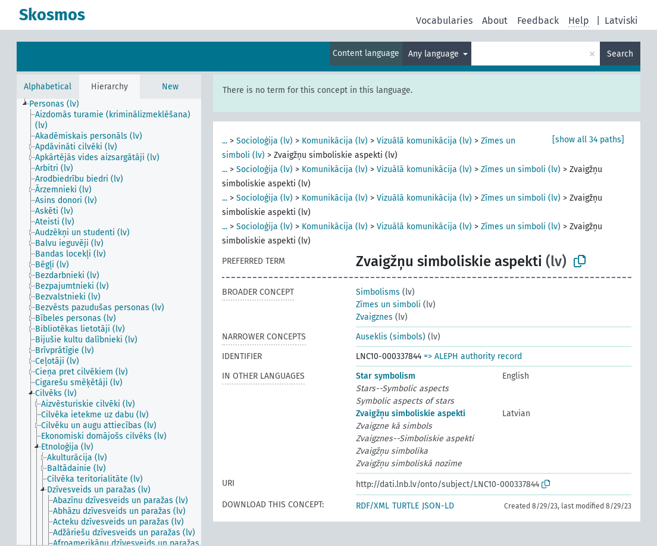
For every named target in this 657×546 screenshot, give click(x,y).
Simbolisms (378, 292)
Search (620, 54)
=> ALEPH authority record (473, 356)
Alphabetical (47, 87)
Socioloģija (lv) (264, 141)
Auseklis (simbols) (391, 337)
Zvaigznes (374, 317)
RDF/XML (372, 506)
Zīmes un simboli (388, 304)
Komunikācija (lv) (335, 141)
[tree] (109, 322)
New (170, 87)
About (495, 20)
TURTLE (405, 506)
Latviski (621, 20)
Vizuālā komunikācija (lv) (424, 141)
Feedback (538, 20)
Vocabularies (444, 20)
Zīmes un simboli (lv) (521, 169)
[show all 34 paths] (588, 140)
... (224, 141)
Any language (434, 54)
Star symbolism (385, 376)
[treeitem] (59, 104)
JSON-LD (438, 506)
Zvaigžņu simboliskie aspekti (410, 413)
